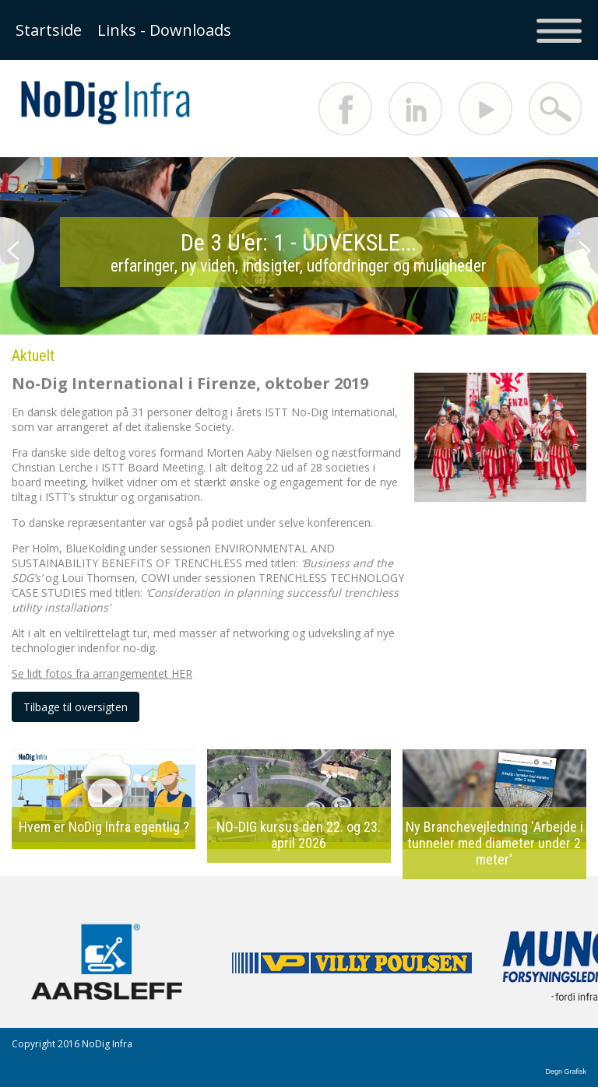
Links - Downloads (164, 29)
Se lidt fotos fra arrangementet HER (102, 673)
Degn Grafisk (565, 1071)
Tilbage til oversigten (75, 707)
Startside (49, 29)
